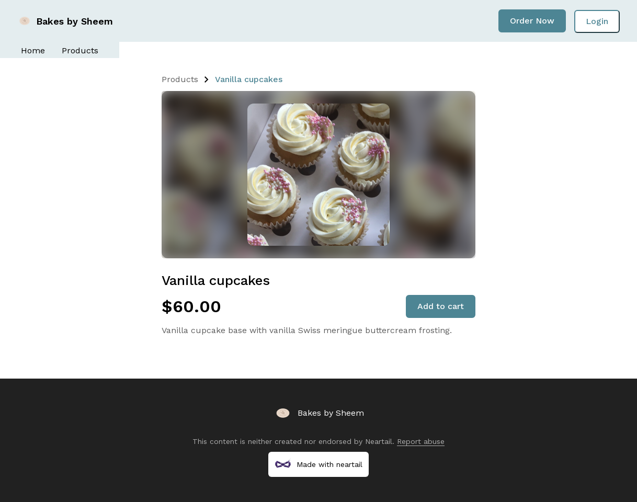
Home (33, 50)
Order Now (532, 21)
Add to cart (440, 306)
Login (597, 21)
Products (80, 50)
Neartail (378, 441)
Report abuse (421, 441)
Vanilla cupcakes (248, 79)
